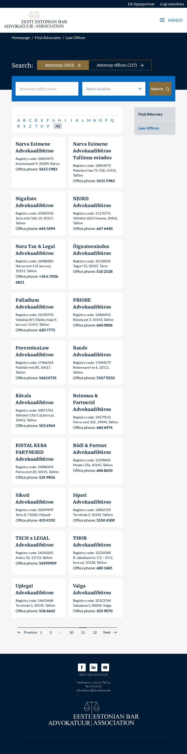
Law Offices (75, 37)
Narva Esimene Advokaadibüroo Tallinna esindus (92, 150)
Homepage (21, 37)
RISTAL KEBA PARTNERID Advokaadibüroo (35, 452)
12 (95, 632)
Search (160, 88)
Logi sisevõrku (172, 3)
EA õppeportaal (141, 3)
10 (71, 632)
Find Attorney (150, 114)
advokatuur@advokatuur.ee (94, 690)
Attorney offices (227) (120, 65)
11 (83, 632)
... (60, 632)
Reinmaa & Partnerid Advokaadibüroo (92, 402)
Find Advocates (48, 37)
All (58, 126)
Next (107, 632)
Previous (30, 632)
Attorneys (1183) (63, 65)
